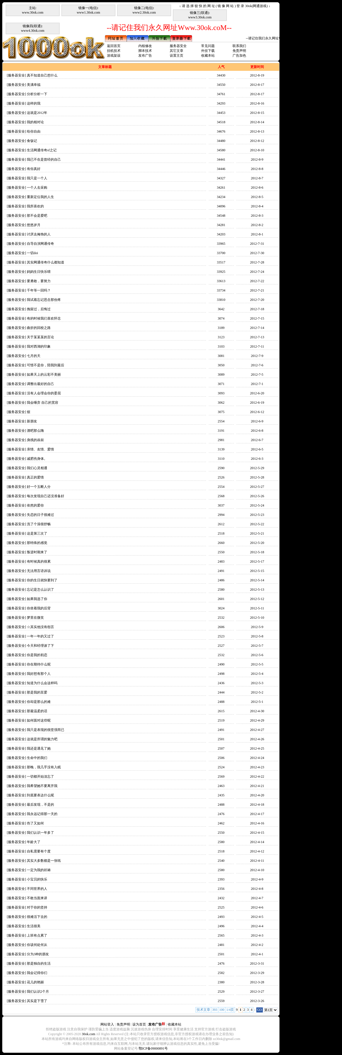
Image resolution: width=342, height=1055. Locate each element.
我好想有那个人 (39, 674)
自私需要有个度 (39, 851)
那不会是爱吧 (37, 216)
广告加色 (239, 56)
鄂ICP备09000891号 (153, 1048)
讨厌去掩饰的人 (39, 234)
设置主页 (176, 56)
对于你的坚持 (37, 907)
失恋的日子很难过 (40, 515)
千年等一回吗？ (39, 290)
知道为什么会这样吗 (42, 683)
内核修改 (145, 46)
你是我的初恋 (37, 655)
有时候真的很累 (39, 561)
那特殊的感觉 (37, 543)
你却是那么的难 (39, 702)
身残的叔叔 (35, 440)
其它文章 (176, 51)
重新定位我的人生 (40, 197)
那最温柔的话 (37, 711)
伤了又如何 (35, 823)
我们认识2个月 (38, 992)
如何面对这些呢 (39, 720)
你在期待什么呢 (39, 664)
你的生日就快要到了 (42, 580)
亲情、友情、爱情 (40, 449)
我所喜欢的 (35, 206)
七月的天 (33, 356)
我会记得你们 (37, 973)
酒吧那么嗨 (35, 431)
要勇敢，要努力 (39, 281)
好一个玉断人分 (39, 487)
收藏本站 (208, 56)
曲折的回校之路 (39, 328)
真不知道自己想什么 (42, 75)
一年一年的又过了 (40, 636)
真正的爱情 (35, 477)
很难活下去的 (37, 917)
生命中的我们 (37, 758)
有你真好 (33, 169)
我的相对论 (35, 122)
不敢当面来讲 (37, 898)
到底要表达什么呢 (40, 795)
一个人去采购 (37, 188)
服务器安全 (178, 46)
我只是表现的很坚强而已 (45, 730)
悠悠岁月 (33, 225)
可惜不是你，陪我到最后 (45, 365)
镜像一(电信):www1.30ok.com (88, 10)
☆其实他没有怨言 (40, 627)
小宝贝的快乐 (37, 879)
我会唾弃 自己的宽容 (42, 403)
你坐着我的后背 (39, 608)
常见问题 (208, 46)
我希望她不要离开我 (42, 786)
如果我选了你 (37, 599)
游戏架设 (114, 56)
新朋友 (32, 421)
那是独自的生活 (39, 963)
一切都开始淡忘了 (40, 777)
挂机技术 (114, 51)
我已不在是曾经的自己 (44, 159)
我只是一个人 (37, 178)
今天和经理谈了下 (40, 646)
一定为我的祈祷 (39, 870)
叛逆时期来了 (37, 552)
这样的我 (33, 103)
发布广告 (145, 56)
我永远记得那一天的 (42, 814)
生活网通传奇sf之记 (42, 150)
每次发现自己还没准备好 (45, 496)
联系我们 (239, 46)
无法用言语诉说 (39, 571)
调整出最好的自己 (40, 384)
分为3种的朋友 (38, 954)
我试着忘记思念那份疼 (44, 300)
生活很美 (33, 926)
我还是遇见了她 (39, 748)
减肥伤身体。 (37, 459)
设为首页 (139, 1024)
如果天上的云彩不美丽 (44, 375)
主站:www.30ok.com (33, 10)
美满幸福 (33, 85)
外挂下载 (208, 51)
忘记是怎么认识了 (40, 590)
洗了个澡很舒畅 (39, 524)
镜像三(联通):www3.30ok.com (200, 15)
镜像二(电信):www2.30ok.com (144, 10)
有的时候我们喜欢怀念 (44, 318)
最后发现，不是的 (40, 805)
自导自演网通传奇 (40, 244)
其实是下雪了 (37, 1001)
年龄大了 (33, 842)
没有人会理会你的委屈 (44, 393)
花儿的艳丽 (35, 982)
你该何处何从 (37, 945)
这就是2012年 (37, 113)
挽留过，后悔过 (39, 309)
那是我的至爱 (37, 692)
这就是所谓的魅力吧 (42, 739)
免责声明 (239, 51)
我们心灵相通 (37, 468)
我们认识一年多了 (40, 833)
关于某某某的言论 (40, 337)
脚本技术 (145, 51)
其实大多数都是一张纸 (44, 861)
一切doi (32, 253)
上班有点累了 (37, 935)
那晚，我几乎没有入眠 (44, 767)
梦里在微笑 (35, 618)
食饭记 (32, 141)
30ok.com (88, 1034)
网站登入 (107, 1024)
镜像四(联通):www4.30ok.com (32, 28)
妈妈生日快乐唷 (39, 272)
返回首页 (114, 46)
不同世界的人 (37, 889)
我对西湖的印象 (39, 346)
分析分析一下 (37, 94)
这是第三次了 (37, 533)
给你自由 (33, 131)
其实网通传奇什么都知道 (45, 262)
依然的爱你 (35, 505)
